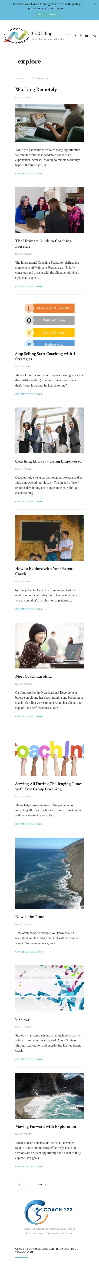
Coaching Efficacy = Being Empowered (48, 461)
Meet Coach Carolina (33, 676)
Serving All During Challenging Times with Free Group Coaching (48, 786)
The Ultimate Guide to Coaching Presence (43, 243)
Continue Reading (28, 173)
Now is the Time (29, 916)
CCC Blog (42, 33)
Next (42, 1184)
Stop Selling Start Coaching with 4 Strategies (45, 356)
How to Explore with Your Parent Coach (44, 571)
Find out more (47, 14)
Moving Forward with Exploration (45, 1126)
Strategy (22, 1019)
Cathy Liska (25, 97)
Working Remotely (36, 89)
